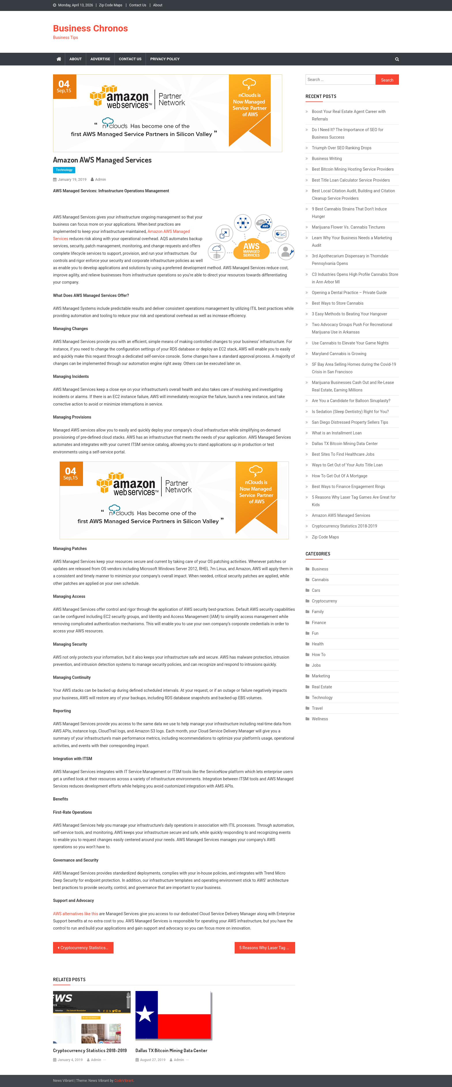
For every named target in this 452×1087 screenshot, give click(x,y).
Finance (319, 622)
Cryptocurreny (324, 601)
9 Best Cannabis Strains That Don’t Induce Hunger (349, 213)
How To (318, 654)
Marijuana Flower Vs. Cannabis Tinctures (348, 227)
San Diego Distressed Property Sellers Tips (350, 422)
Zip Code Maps (111, 5)
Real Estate (322, 687)
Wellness (320, 719)
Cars (316, 590)
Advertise (100, 59)
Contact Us (137, 5)
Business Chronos (90, 28)
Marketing (321, 676)
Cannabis (320, 579)
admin (100, 179)
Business (320, 569)
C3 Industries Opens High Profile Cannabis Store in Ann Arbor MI (355, 278)
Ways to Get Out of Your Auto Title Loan (347, 465)
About (157, 5)
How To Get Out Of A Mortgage (339, 476)
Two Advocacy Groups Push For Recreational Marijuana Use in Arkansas (352, 328)
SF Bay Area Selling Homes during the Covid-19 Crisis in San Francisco (354, 368)
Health (318, 644)
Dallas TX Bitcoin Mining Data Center (171, 1050)
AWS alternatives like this (75, 913)
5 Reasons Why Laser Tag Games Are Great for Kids (267, 947)
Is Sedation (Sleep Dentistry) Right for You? (350, 411)
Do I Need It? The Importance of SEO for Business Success (347, 133)
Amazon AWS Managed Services (341, 515)
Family (318, 611)
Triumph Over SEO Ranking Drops (342, 148)
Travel (317, 708)
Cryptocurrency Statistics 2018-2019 (87, 947)
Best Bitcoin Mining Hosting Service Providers (353, 169)
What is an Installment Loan (337, 433)
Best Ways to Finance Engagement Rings (348, 486)
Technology (64, 170)
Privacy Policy (165, 59)
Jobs (316, 665)
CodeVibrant (123, 1081)
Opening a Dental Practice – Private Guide (349, 292)
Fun (315, 633)
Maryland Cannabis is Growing (339, 353)
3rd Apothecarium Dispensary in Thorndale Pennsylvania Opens (350, 260)
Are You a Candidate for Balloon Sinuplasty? (351, 400)
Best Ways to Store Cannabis (338, 303)
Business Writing (327, 158)
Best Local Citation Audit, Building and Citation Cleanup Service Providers (353, 195)
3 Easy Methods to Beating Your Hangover (349, 314)
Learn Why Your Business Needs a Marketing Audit (352, 242)
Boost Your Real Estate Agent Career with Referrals (349, 115)
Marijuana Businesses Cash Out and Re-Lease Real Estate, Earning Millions (353, 386)
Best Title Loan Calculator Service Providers (351, 180)
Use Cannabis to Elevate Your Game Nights (350, 343)
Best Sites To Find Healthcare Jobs (343, 454)
